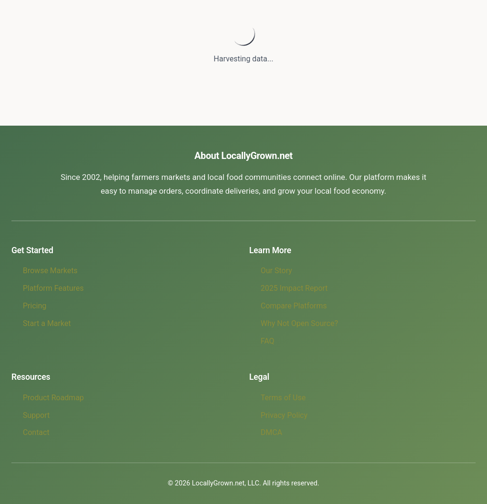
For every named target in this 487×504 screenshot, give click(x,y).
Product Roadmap (53, 397)
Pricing (35, 305)
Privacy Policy (284, 415)
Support (36, 415)
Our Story (276, 270)
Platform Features (53, 288)
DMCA (271, 432)
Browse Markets (50, 270)
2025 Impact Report (294, 288)
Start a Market (47, 323)
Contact (36, 432)
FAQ (267, 341)
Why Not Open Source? (299, 323)
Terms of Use (283, 397)
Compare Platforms (294, 305)
